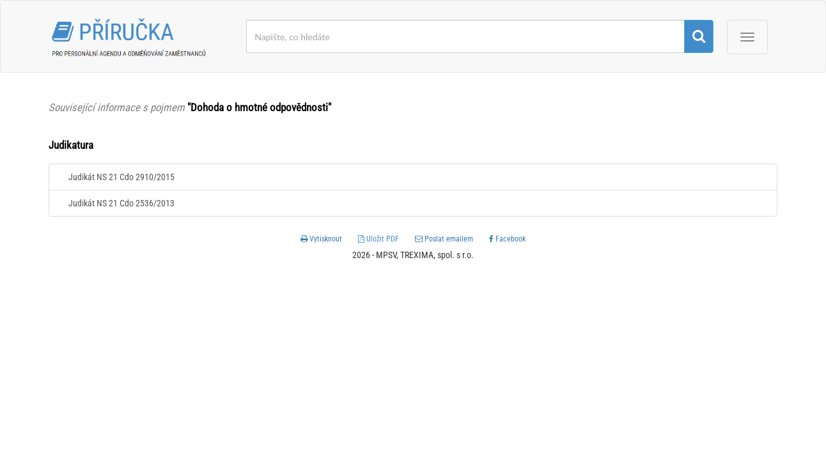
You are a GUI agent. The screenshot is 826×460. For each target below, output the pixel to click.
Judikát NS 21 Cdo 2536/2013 (121, 203)
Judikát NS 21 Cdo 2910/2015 (121, 177)
